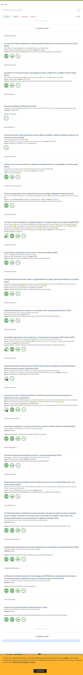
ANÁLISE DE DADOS (44, 258)
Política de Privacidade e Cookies (24, 662)
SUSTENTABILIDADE (15, 172)
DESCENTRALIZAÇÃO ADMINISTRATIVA (34, 615)
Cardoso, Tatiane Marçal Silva (12, 285)
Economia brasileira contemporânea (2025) (20, 106)
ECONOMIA (12, 114)
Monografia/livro (9, 94)
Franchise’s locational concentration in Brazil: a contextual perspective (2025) (32, 455)
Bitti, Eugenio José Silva (11, 457)
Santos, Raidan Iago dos (11, 428)
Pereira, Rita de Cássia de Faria (13, 486)
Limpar (78, 16)
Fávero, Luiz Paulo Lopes (43, 339)
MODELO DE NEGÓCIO (48, 201)
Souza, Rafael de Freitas (32, 77)
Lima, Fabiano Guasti (36, 370)
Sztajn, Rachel (8, 139)
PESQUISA (19, 586)
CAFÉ (35, 316)
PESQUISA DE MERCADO (50, 526)
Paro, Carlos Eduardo (28, 486)
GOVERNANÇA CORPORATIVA (18, 434)
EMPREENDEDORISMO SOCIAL (18, 289)
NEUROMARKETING (25, 492)
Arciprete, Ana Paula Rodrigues (13, 284)
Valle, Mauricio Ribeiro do (39, 48)
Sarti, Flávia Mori (34, 228)
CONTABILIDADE (22, 374)
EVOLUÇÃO (58, 201)
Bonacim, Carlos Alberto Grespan (50, 400)
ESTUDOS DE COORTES (40, 289)
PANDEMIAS (13, 374)
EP (53, 229)
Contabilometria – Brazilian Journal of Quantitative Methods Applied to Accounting (32, 372)
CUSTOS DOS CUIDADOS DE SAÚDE (67, 405)
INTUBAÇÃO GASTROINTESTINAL (34, 405)
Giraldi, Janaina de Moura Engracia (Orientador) (31, 520)
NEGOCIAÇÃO (37, 52)
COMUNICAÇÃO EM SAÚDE (28, 526)
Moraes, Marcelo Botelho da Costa (24, 254)
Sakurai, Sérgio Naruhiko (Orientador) (27, 609)
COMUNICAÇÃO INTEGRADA (18, 316)
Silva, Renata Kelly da (10, 312)
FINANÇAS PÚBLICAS (53, 615)
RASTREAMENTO (62, 526)
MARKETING (30, 316)
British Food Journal (14, 314)
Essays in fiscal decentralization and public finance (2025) (25, 607)
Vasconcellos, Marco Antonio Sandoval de (33, 108)
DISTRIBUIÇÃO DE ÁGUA (29, 81)
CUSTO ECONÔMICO (33, 374)
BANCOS (12, 345)
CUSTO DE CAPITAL (15, 258)
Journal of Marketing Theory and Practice (20, 490)
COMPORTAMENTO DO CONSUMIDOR (42, 492)
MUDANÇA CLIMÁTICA (15, 231)
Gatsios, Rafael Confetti (50, 370)
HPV (69, 526)
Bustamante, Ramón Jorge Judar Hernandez (16, 370)
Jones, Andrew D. (21, 226)
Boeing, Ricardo (51, 486)
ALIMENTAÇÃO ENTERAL (17, 405)
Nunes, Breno (44, 195)
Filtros (6, 16)
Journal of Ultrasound (15, 403)
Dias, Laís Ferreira (63, 224)
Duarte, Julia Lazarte (10, 339)
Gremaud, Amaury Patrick (11, 108)
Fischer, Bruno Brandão (42, 457)
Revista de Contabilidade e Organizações (20, 50)
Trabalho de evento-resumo (13, 186)
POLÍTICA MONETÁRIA (30, 143)
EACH (38, 171)
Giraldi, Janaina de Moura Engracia (26, 312)
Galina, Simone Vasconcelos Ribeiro (40, 169)
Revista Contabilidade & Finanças (18, 256)
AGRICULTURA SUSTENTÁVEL (18, 555)
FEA (39, 50)
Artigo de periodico (10, 36)
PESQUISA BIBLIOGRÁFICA (52, 316)
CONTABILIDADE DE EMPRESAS (19, 52)
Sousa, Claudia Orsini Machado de (13, 77)
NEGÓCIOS (41, 316)
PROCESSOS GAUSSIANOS (44, 345)
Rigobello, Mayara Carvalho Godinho (14, 400)
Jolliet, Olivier (23, 228)
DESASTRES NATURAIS (16, 615)
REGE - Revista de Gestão (16, 459)
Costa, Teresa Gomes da (69, 284)
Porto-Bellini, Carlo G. (41, 486)
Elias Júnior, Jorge (28, 401)
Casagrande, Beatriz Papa (11, 549)
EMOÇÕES (39, 526)
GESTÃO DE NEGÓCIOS (16, 201)
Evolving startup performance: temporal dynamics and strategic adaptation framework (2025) (38, 194)
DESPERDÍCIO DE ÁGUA (43, 81)
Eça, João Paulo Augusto (11, 48)
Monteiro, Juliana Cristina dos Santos (33, 285)
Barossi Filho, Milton (20, 139)
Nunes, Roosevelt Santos (13, 401)
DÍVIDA (30, 52)
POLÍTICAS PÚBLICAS (66, 81)
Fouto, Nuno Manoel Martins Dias (51, 77)
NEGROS (30, 289)
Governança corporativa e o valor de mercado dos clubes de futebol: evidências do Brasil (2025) (39, 426)
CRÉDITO (17, 345)
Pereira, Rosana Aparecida (69, 400)
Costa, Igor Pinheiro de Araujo (24, 339)
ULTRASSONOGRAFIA (50, 405)
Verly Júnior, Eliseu (65, 226)
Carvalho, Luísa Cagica (53, 284)
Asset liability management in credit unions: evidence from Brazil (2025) (30, 253)
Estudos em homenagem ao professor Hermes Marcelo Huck (26, 141)
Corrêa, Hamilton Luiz (56, 195)
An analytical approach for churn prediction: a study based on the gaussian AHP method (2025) (39, 337)
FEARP (43, 50)
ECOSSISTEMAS (32, 461)
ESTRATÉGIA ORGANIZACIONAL (32, 201)
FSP (56, 229)
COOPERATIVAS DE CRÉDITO (29, 258)
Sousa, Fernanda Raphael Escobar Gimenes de (48, 401)
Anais (10, 199)
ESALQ (23, 343)
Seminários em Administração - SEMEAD (34, 199)
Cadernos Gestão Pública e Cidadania (19, 171)
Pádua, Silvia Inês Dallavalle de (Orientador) (36, 580)
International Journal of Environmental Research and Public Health (27, 229)
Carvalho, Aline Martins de (48, 228)
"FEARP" (16, 17)
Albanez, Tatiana (25, 48)
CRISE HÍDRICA (54, 81)
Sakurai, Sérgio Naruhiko (67, 108)
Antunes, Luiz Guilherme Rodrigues (14, 195)
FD (50, 141)
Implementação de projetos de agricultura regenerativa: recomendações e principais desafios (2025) (41, 547)
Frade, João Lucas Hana (11, 520)
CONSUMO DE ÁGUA (15, 81)
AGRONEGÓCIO (31, 555)
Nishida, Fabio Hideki (10, 609)
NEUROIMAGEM (14, 492)
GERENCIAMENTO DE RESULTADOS (51, 52)
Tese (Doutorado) (9, 505)
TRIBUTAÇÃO (63, 615)
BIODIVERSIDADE (48, 555)
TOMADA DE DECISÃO (58, 345)
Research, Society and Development (19, 287)
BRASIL (49, 289)
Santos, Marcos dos (55, 339)
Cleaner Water (13, 79)
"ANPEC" (33, 17)
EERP (41, 287)
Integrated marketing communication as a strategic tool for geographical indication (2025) (37, 310)
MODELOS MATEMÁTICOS (28, 345)
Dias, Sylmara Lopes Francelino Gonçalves (16, 169)
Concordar (40, 671)
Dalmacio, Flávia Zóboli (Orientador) (30, 428)
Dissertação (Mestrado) (11, 418)
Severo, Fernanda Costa (23, 224)
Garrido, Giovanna (9, 224)
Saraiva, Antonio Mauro (33, 226)
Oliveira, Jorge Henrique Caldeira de (14, 488)
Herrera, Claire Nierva (33, 400)
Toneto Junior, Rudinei (51, 108)
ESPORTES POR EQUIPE (40, 434)
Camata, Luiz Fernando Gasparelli (13, 580)
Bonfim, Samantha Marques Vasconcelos (44, 224)
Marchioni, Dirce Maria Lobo (50, 226)
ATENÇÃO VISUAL (15, 526)
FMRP (33, 403)
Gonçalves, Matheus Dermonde (27, 457)
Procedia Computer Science (16, 341)
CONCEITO (39, 555)
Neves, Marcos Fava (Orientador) (28, 549)
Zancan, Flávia (8, 254)
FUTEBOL (30, 434)
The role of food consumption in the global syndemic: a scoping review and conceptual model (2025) (41, 222)
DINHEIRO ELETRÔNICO (16, 143)
